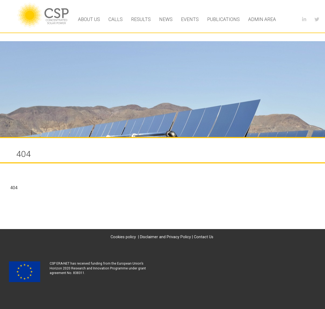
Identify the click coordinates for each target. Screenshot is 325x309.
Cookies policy (123, 237)
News (166, 19)
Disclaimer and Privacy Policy (165, 237)
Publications (223, 19)
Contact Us (203, 237)
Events (190, 19)
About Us (89, 19)
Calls (115, 19)
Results (141, 19)
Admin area (262, 19)
